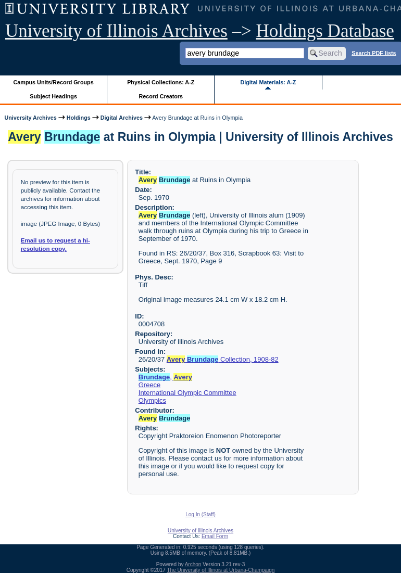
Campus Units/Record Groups (54, 82)
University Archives (30, 117)
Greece (149, 385)
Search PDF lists (374, 52)
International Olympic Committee (187, 393)
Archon (193, 564)
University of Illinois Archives (116, 31)
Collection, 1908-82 (223, 359)
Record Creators (161, 96)
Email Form (215, 536)
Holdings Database (325, 31)
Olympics (152, 400)
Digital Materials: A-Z (268, 82)
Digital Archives (122, 117)
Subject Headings (53, 96)
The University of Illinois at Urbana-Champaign (221, 570)
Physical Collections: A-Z (160, 82)
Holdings (79, 117)
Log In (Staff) (200, 514)
